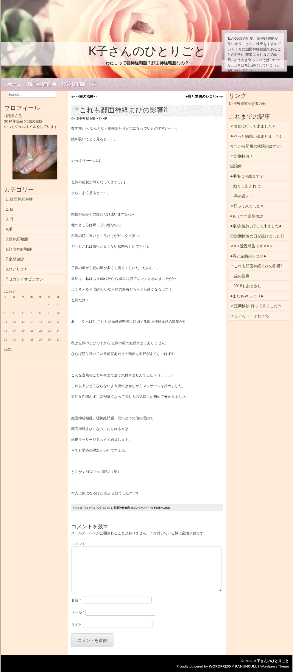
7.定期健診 (15, 259)
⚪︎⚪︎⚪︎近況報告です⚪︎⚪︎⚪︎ (251, 245)
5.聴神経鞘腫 (17, 239)
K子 (105, 118)
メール (77, 612)
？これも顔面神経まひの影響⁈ (256, 265)
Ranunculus (247, 666)
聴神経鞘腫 (74, 84)
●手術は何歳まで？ (247, 176)
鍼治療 (236, 166)
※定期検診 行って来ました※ (255, 305)
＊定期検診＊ (241, 156)
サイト (76, 624)
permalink (162, 507)
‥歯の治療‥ (84, 96)
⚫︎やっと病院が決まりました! (255, 136)
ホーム (14, 84)
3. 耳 (10, 219)
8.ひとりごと (17, 269)
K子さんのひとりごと (147, 51)
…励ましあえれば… (246, 186)
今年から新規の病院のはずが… (256, 146)
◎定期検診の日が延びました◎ (257, 236)
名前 (76, 600)
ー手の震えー (241, 196)
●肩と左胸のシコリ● (204, 96)
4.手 (9, 229)
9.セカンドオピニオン (25, 279)
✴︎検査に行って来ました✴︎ (252, 126)
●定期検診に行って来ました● (255, 226)
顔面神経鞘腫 (41, 84)
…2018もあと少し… (247, 285)
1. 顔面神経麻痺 (120, 507)
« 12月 (8, 348)
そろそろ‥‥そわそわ (249, 316)
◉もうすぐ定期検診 (246, 216)
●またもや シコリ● (246, 296)
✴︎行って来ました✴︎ (247, 206)
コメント (78, 543)
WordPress (220, 666)
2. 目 (10, 209)
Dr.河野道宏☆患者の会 (247, 103)
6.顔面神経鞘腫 (19, 249)
